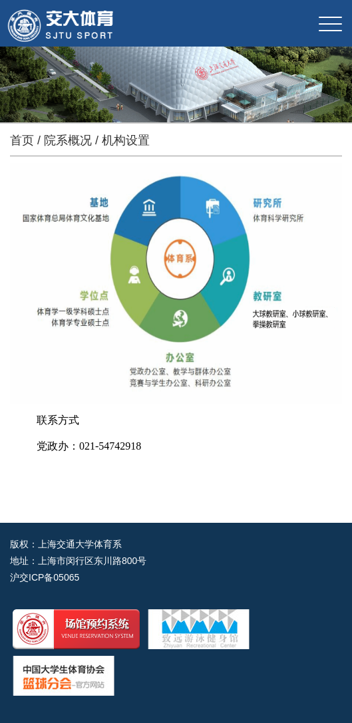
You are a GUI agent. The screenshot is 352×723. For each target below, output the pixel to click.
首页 (22, 140)
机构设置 (126, 140)
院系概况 (68, 140)
